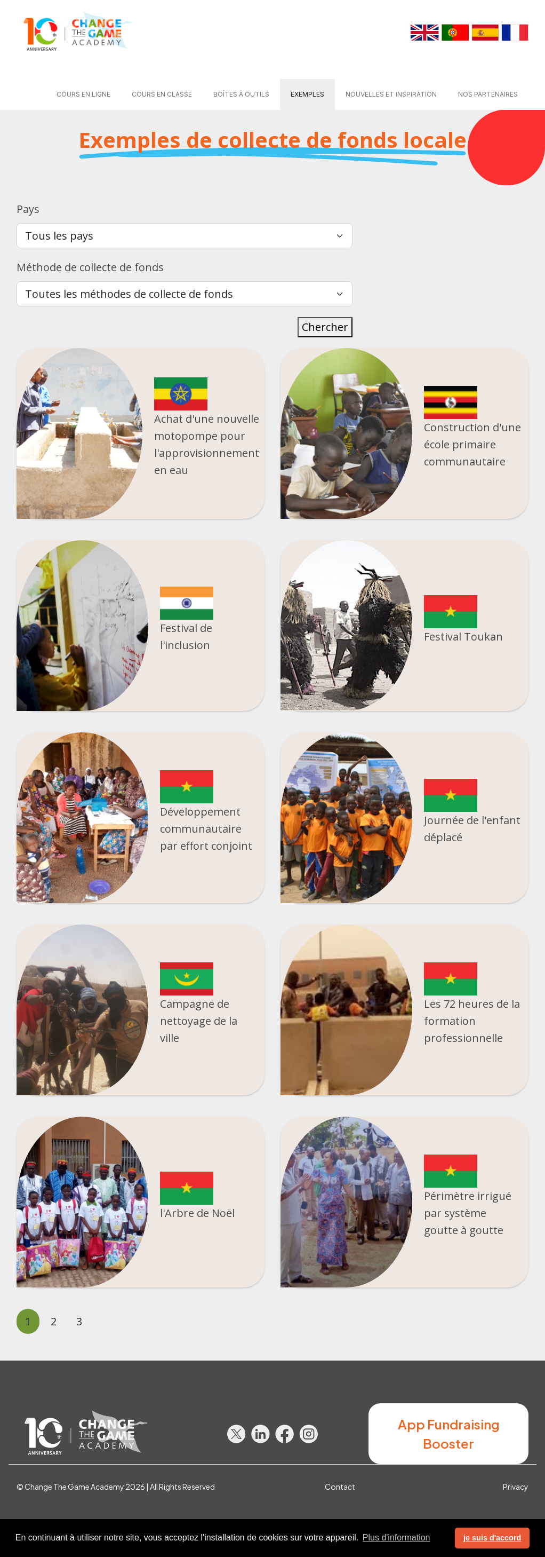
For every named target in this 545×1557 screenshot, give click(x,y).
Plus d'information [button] (396, 1537)
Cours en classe (162, 94)
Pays (28, 209)
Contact (340, 1486)
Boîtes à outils (241, 94)
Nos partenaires (488, 94)
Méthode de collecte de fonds (90, 267)
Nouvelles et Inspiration (391, 94)
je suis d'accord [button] (492, 1538)
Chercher (325, 327)
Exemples (307, 94)
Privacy (515, 1486)
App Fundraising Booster (449, 1433)
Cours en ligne (83, 94)
